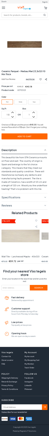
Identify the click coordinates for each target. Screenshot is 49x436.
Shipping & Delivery (10, 378)
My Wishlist (29, 364)
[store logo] (24, 7)
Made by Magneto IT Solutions (24, 431)
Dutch (4, 2)
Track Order (29, 368)
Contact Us (6, 356)
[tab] (24, 150)
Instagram (28, 382)
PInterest (28, 389)
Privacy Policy (7, 385)
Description (9, 150)
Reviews (7, 205)
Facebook (28, 378)
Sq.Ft (4, 108)
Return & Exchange (9, 382)
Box (24, 108)
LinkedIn (28, 385)
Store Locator (7, 360)
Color (4, 97)
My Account (29, 356)
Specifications (11, 197)
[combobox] (24, 15)
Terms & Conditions (10, 389)
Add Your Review (8, 79)
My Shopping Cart (32, 360)
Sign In (44, 2)
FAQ (3, 364)
